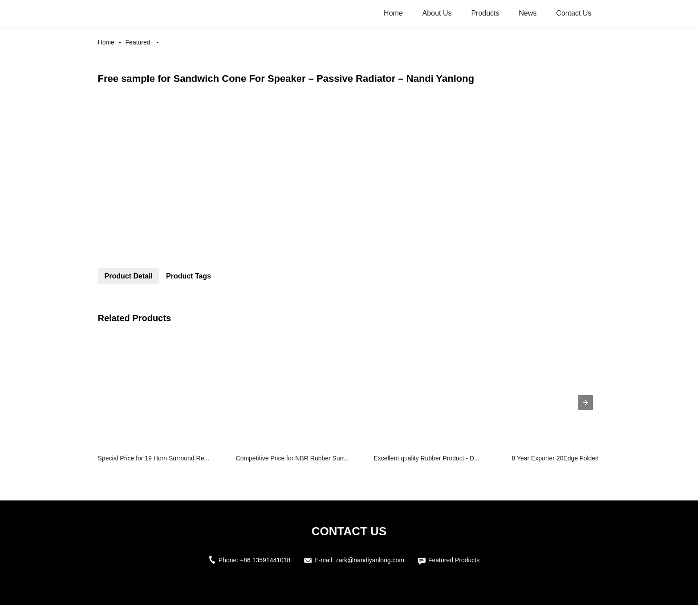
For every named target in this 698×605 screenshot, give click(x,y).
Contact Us (573, 13)
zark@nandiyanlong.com (370, 560)
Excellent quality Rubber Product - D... (426, 458)
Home (393, 13)
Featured (138, 42)
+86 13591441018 (265, 560)
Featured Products (453, 560)
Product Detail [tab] (129, 276)
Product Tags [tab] (188, 276)
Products (485, 13)
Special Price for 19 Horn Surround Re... (154, 458)
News (527, 13)
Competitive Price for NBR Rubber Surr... (292, 458)
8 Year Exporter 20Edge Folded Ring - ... (568, 458)
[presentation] (585, 402)
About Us (437, 13)
